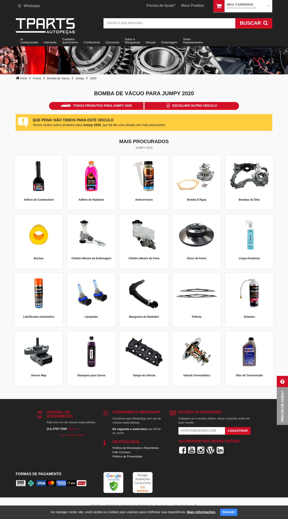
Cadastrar (238, 430)
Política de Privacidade (127, 456)
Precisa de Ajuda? (161, 5)
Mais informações (201, 512)
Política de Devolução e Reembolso (135, 448)
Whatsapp (29, 6)
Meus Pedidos (192, 5)
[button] (282, 401)
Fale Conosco (121, 452)
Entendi (228, 512)
